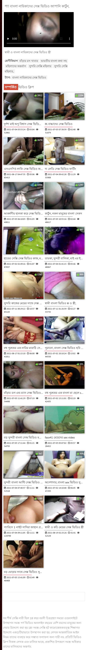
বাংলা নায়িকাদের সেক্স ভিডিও (29, 77)
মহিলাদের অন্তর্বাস (16, 66)
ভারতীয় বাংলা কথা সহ (54, 61)
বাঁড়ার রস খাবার (28, 61)
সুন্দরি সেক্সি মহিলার (40, 66)
